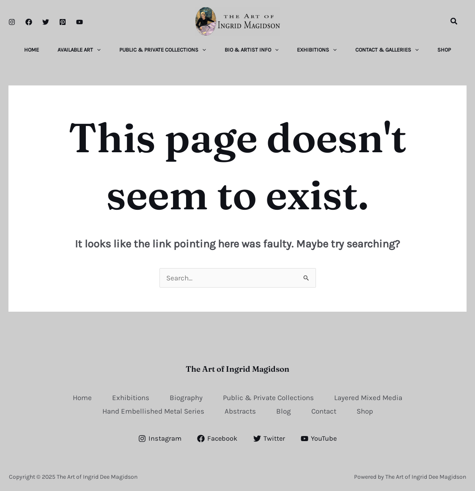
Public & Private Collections (268, 397)
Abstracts (240, 410)
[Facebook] (28, 22)
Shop (365, 410)
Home (82, 397)
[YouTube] (79, 22)
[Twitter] (45, 22)
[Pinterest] (62, 22)
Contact (323, 410)
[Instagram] (11, 22)
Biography (186, 397)
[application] (93, 50)
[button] (454, 21)
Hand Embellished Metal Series (153, 410)
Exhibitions (130, 397)
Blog (283, 410)
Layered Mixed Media (368, 397)
